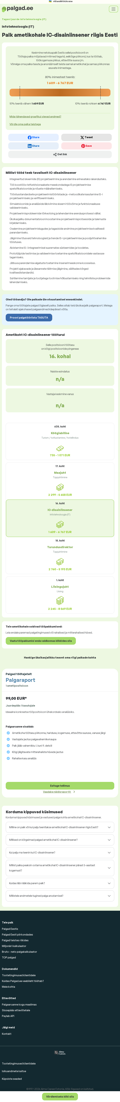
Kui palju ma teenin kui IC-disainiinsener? (32, 852)
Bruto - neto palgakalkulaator (19, 951)
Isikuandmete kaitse (14, 1071)
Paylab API (8, 1016)
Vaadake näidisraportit (57, 791)
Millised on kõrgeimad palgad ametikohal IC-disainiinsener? (43, 839)
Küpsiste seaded (12, 1078)
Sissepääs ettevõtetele (16, 1010)
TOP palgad (9, 957)
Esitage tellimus (60, 785)
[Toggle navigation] (113, 9)
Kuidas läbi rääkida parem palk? (27, 883)
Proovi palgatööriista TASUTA (29, 317)
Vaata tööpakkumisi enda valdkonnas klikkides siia (41, 640)
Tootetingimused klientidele (19, 975)
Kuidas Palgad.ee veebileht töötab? (23, 981)
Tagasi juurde (24, 19)
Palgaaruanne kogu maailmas (19, 1004)
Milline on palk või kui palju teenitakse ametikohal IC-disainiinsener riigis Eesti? (53, 827)
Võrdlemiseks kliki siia (60, 1096)
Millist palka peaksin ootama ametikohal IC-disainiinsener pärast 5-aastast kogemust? (52, 868)
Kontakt (6, 1033)
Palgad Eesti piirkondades (17, 934)
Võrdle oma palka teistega (25, 124)
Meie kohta (8, 986)
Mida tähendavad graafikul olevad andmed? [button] (35, 116)
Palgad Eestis (10, 928)
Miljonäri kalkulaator (14, 946)
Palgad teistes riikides (15, 940)
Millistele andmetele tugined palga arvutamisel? (36, 895)
